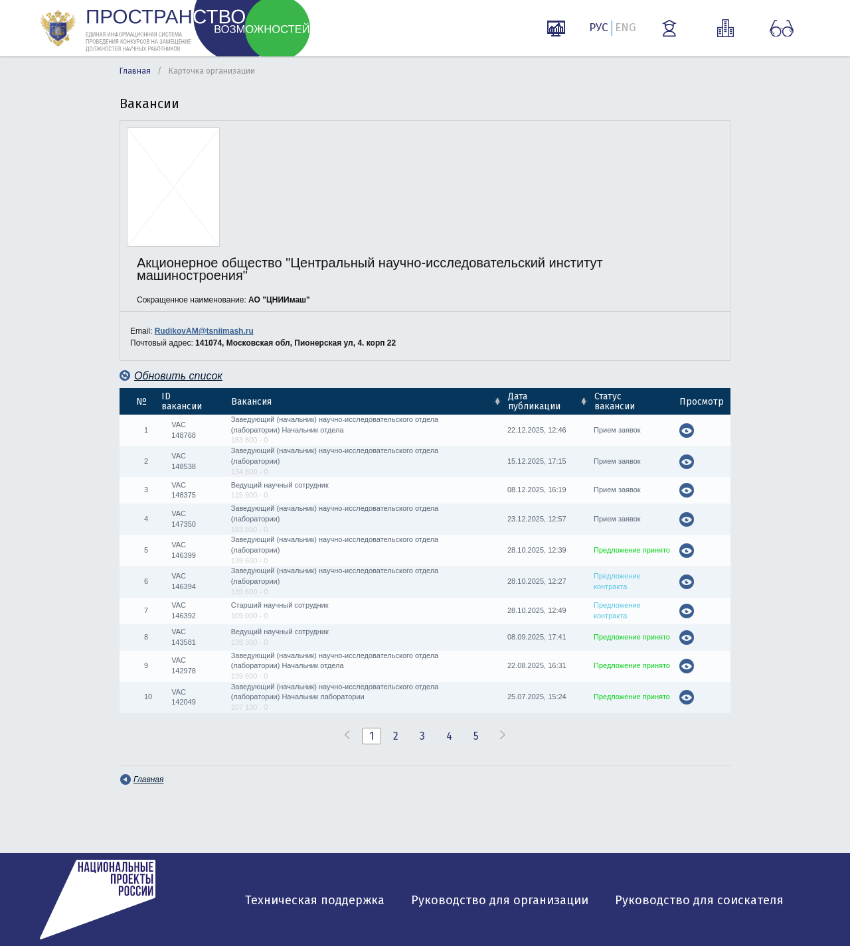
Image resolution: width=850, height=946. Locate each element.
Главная (135, 71)
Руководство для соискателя (699, 900)
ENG (625, 27)
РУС (598, 27)
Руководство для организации (499, 900)
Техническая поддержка (314, 900)
